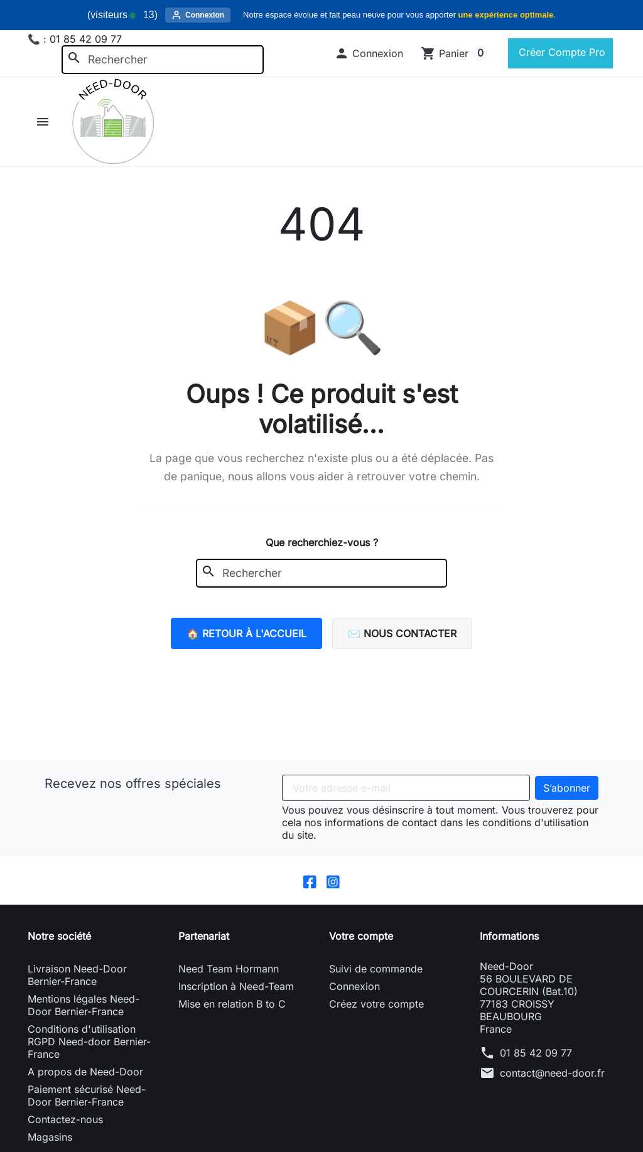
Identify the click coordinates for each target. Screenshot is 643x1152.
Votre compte (361, 936)
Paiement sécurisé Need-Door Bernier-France (87, 1095)
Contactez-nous (65, 1119)
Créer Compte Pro (560, 52)
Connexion (354, 986)
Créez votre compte (376, 1004)
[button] (369, 53)
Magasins (50, 1137)
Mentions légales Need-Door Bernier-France (83, 1005)
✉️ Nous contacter (402, 633)
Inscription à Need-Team (236, 986)
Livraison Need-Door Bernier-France (77, 975)
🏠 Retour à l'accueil (246, 633)
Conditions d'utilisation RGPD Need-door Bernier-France (89, 1041)
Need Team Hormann (228, 968)
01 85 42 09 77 (536, 1053)
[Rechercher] (163, 59)
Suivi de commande (376, 968)
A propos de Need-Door (85, 1071)
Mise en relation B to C (232, 1004)
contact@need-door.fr (552, 1073)
